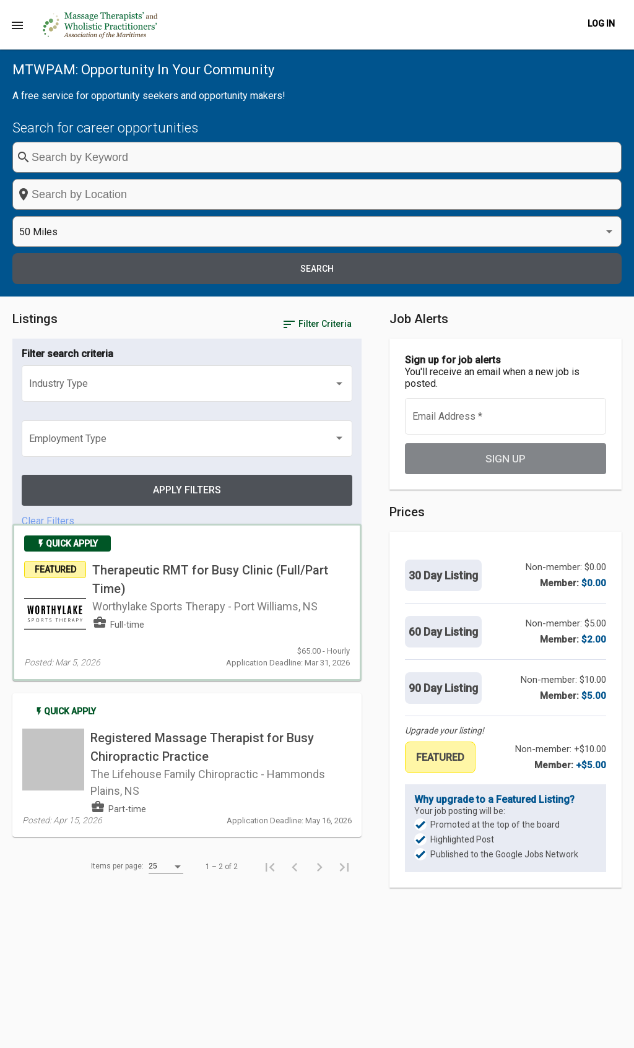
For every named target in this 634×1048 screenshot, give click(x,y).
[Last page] (379, 655)
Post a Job (378, 1031)
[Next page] (354, 655)
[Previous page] (329, 655)
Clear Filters (48, 312)
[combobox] (356, 157)
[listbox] (503, 157)
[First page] (304, 655)
